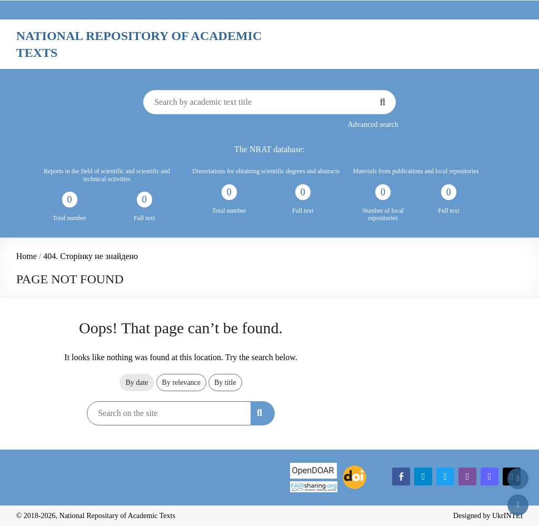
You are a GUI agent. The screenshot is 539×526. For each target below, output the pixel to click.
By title (225, 382)
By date (136, 382)
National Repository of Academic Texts (139, 44)
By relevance (181, 382)
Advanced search (373, 124)
